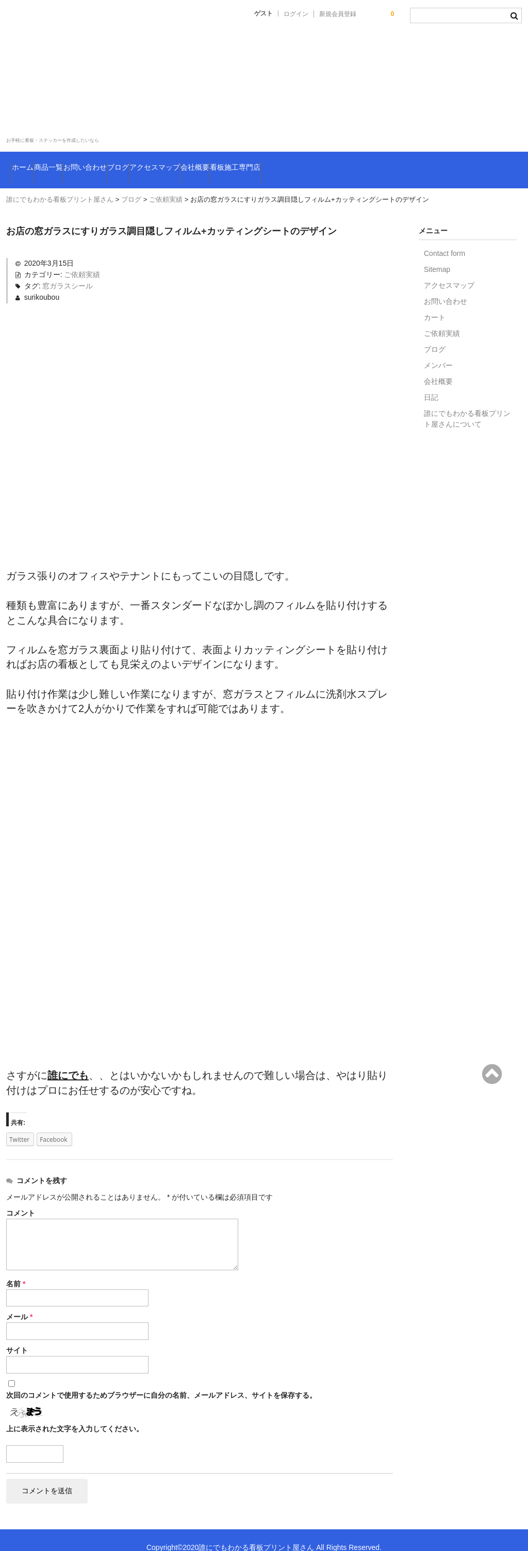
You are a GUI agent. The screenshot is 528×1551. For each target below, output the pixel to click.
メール (19, 1302)
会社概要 (339, 162)
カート (435, 302)
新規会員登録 (337, 14)
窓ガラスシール (67, 271)
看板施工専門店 (407, 162)
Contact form (444, 238)
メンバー (438, 350)
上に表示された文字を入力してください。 (74, 1414)
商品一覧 (81, 162)
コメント (20, 1198)
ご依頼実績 (82, 259)
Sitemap (437, 254)
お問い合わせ (146, 162)
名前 (15, 1269)
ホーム (30, 162)
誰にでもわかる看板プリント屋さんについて (467, 403)
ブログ (206, 162)
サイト (17, 1335)
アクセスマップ (270, 162)
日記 (431, 382)
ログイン (296, 14)
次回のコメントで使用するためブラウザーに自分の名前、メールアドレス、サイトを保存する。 (161, 1380)
